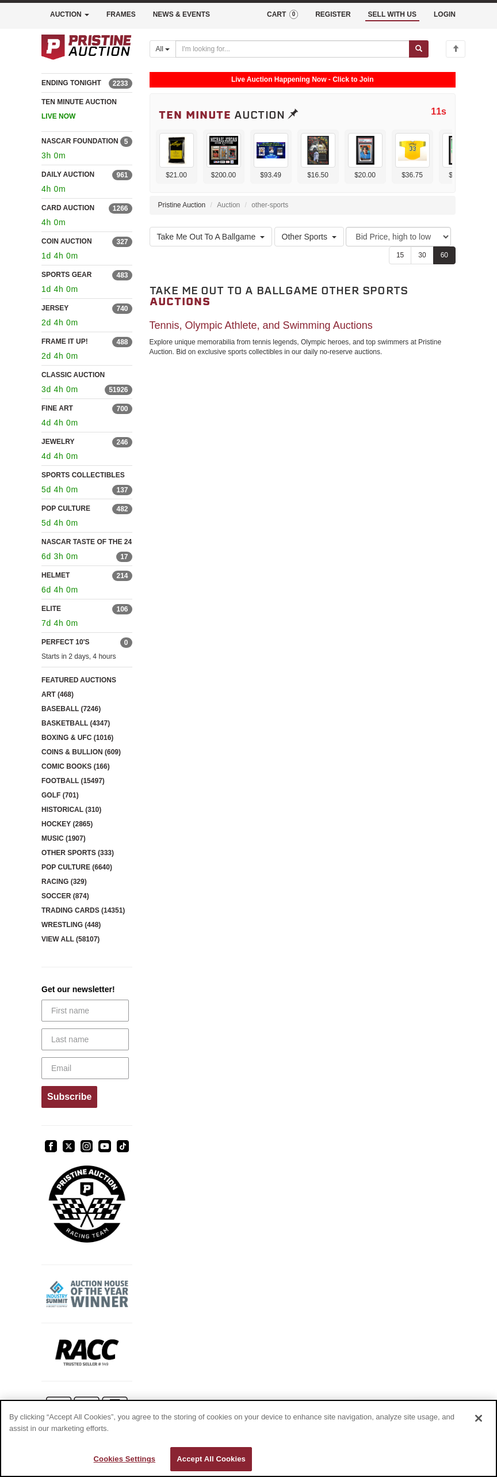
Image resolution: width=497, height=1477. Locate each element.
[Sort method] (398, 236)
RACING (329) (64, 882)
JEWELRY (58, 442)
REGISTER (332, 14)
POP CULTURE (65, 508)
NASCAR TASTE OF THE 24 (86, 542)
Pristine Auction (182, 205)
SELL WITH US (392, 14)
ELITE (51, 609)
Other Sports (309, 236)
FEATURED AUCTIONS (78, 680)
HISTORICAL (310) (71, 810)
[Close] (478, 1418)
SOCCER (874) (65, 896)
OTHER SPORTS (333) (77, 853)
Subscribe (69, 1097)
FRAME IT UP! (64, 341)
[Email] (85, 1068)
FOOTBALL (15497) (73, 781)
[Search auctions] (292, 49)
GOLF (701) (60, 795)
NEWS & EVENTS (181, 14)
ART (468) (57, 694)
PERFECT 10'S (65, 642)
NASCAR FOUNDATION (79, 141)
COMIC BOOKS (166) (75, 766)
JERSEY (54, 308)
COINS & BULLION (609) (81, 752)
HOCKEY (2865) (67, 824)
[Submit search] (419, 49)
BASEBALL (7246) (71, 709)
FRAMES (121, 14)
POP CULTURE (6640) (76, 867)
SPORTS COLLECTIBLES (83, 475)
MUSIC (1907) (63, 838)
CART (282, 14)
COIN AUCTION (66, 241)
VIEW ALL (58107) (70, 939)
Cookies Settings (125, 1459)
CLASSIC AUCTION (73, 375)
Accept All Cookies (211, 1459)
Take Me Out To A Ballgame (211, 236)
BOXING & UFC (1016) (77, 738)
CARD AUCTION (67, 208)
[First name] (85, 1011)
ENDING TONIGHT (71, 83)
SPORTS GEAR (66, 275)
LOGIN (445, 14)
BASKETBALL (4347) (75, 723)
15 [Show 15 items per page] (400, 255)
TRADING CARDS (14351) (83, 910)
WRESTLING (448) (71, 925)
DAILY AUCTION (67, 174)
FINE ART (57, 408)
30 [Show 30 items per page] (422, 255)
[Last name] (85, 1039)
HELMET (55, 575)
